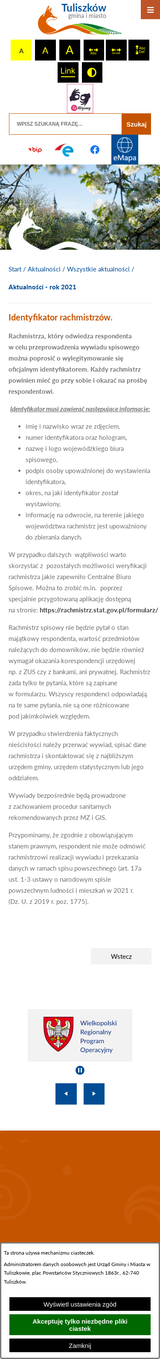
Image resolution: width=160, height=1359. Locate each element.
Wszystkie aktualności (98, 269)
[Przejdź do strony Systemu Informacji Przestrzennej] (125, 149)
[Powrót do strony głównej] (15, 269)
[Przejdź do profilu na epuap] (65, 149)
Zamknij (80, 1345)
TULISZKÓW (80, 1188)
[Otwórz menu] (150, 9)
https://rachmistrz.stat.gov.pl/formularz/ (99, 610)
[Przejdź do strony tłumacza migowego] (80, 98)
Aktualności (44, 269)
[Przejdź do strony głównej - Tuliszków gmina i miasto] (80, 22)
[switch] (94, 50)
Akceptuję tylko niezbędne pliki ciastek (80, 1325)
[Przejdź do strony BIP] (35, 149)
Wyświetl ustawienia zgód (80, 1304)
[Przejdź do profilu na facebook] (95, 149)
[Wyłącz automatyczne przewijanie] (80, 1070)
